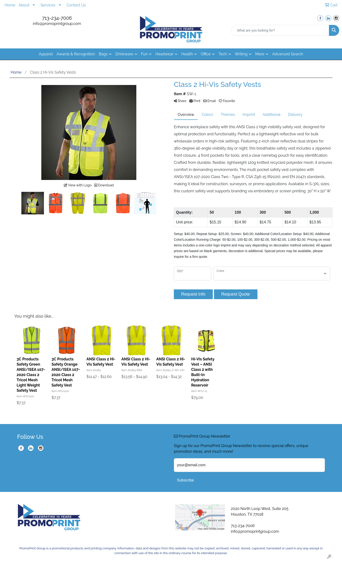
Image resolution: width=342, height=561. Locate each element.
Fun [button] (144, 54)
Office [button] (206, 54)
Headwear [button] (164, 54)
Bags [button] (103, 54)
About (24, 5)
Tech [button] (222, 54)
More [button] (259, 54)
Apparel (46, 54)
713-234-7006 (57, 18)
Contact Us (76, 5)
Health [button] (187, 54)
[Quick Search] (280, 30)
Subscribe (185, 480)
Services (47, 5)
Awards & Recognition (76, 54)
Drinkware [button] (124, 54)
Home (10, 5)
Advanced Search (287, 54)
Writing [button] (241, 54)
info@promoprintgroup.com (57, 23)
